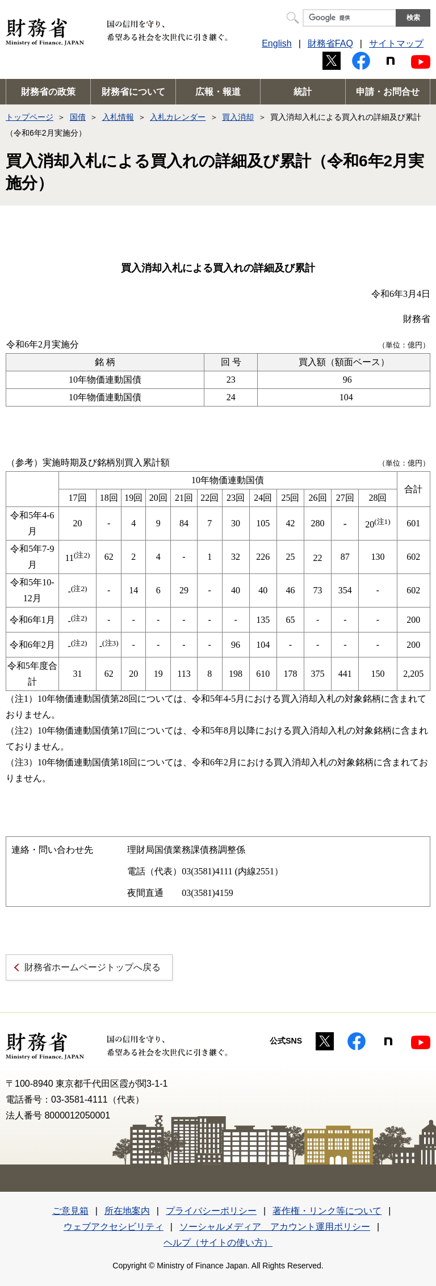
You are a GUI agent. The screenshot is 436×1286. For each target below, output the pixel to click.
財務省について (133, 92)
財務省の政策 (48, 92)
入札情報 (118, 117)
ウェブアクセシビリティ (114, 1226)
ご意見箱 (70, 1211)
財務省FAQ (330, 43)
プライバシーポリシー (211, 1211)
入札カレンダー (178, 117)
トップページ (29, 117)
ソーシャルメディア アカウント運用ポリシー (274, 1226)
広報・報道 (218, 92)
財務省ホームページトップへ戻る (92, 967)
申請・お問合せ (388, 92)
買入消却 (238, 117)
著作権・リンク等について (327, 1211)
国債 (78, 117)
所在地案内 (127, 1211)
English (276, 43)
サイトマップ (396, 43)
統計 (303, 92)
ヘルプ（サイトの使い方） (218, 1242)
